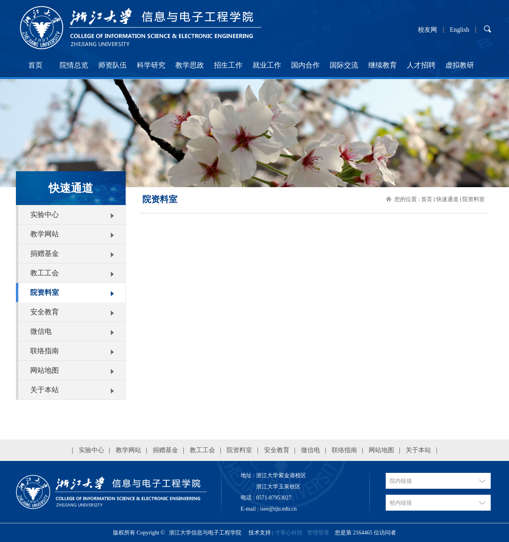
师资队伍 (112, 65)
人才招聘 (421, 65)
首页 (35, 65)
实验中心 (44, 215)
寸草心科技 (289, 533)
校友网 (427, 30)
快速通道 (447, 199)
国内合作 (305, 65)
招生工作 (228, 65)
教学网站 (44, 234)
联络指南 (44, 351)
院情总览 (74, 65)
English (459, 30)
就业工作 (267, 65)
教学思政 (189, 65)
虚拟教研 (459, 65)
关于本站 (44, 390)
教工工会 (44, 273)
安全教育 (44, 312)
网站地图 (44, 370)
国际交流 (344, 65)
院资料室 (44, 292)
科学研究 (151, 65)
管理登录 (318, 533)
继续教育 (382, 65)
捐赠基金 (44, 253)
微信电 (41, 331)
